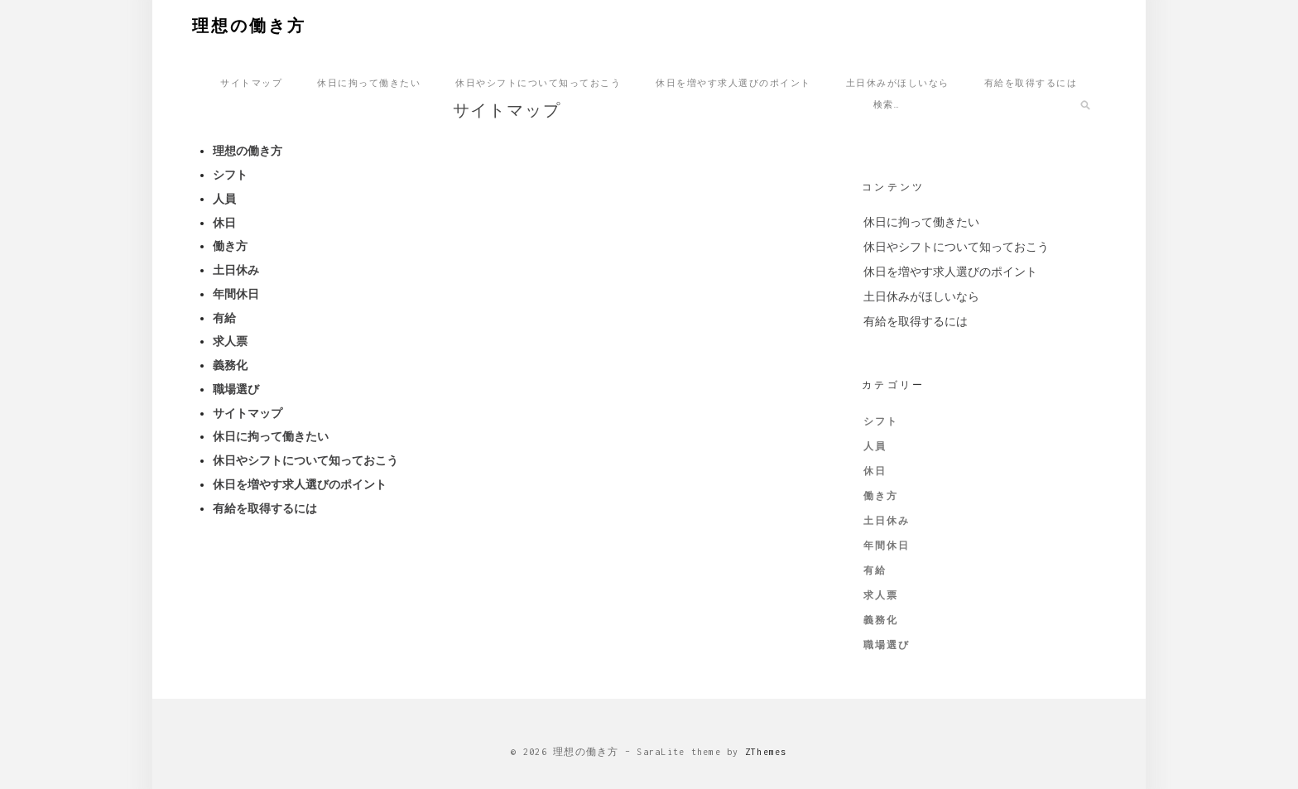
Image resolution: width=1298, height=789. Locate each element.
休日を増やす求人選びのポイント (733, 82)
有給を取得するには (1031, 82)
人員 (224, 201)
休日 (224, 225)
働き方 (230, 249)
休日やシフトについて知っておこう (538, 82)
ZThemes (766, 752)
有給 (224, 321)
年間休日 (236, 297)
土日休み (236, 273)
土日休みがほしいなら (897, 82)
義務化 (230, 369)
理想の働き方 (249, 24)
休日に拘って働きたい (369, 82)
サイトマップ (251, 82)
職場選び (236, 392)
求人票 (230, 345)
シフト (230, 178)
